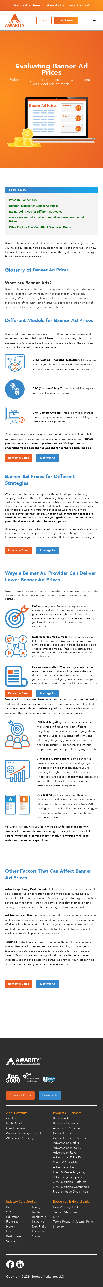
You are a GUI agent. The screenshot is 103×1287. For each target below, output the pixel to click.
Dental (36, 1212)
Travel (10, 1246)
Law (9, 1231)
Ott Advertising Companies (71, 1187)
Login (44, 20)
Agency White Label (66, 1212)
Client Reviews (15, 1128)
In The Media (14, 1123)
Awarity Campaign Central (23, 1133)
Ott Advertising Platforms (69, 1182)
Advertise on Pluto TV (67, 1148)
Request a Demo (18, 458)
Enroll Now (66, 20)
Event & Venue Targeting (69, 1172)
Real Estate (13, 1236)
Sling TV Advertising (66, 1162)
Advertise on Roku (65, 1153)
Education (12, 1217)
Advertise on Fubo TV (67, 1157)
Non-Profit (39, 1226)
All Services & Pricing (20, 1138)
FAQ (56, 1217)
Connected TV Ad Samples (70, 1138)
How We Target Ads (66, 1207)
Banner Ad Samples (65, 1123)
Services (11, 1241)
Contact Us (49, 1095)
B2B (8, 1207)
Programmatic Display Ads (70, 1192)
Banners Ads (61, 1118)
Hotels (10, 1226)
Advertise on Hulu (64, 1167)
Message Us (47, 458)
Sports (36, 1236)
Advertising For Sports (67, 1177)
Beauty (36, 1207)
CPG (9, 1212)
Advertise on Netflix (66, 1143)
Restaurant (39, 1231)
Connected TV (62, 1133)
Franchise (12, 1222)
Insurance (38, 1222)
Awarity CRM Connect (67, 1128)
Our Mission (14, 1118)
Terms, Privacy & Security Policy (73, 1222)
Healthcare (39, 1217)
